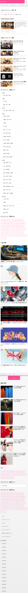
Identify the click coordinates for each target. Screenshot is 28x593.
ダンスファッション (4, 5)
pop (24, 20)
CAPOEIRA (6, 20)
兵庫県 (3, 93)
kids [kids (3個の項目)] (22, 474)
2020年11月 (4, 581)
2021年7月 (4, 553)
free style (10, 20)
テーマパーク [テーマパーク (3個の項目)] (10, 232)
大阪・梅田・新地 (6, 133)
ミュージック (4, 263)
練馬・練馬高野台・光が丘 (8, 186)
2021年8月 (4, 550)
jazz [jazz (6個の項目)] (13, 474)
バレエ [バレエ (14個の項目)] (15, 232)
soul (25, 55)
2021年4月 (4, 564)
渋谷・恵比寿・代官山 (7, 176)
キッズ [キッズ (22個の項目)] (15, 229)
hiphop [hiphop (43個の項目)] (2, 474)
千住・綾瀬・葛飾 (6, 166)
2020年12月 (4, 577)
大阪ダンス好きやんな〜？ (7, 533)
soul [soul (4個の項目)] (20, 226)
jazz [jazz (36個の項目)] (18, 223)
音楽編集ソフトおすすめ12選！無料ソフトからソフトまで (12, 261)
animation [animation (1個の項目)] (3, 220)
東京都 (14, 61)
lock (22, 55)
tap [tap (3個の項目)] (23, 226)
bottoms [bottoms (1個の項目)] (7, 471)
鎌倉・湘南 (5, 212)
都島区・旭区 (6, 150)
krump (23, 20)
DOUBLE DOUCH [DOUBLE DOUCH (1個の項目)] (19, 220)
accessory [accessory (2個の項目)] (3, 471)
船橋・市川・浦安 (20, 83)
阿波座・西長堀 (6, 153)
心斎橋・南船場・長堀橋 (8, 30)
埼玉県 (3, 108)
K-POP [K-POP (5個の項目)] (2, 226)
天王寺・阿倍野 (6, 139)
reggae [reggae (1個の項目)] (17, 226)
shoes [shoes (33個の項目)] (9, 477)
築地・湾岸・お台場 (7, 183)
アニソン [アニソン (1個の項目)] (10, 229)
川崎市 (4, 202)
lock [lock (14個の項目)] (10, 226)
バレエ (18, 62)
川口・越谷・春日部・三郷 (8, 110)
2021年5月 (4, 560)
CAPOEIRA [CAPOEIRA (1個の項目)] (12, 220)
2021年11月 (4, 543)
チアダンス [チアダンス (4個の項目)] (3, 232)
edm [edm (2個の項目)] (23, 471)
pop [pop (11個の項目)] (5, 477)
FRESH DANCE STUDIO (7, 18)
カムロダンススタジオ (18, 74)
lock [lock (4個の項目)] (25, 474)
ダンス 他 (3, 366)
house (18, 20)
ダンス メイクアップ (6, 529)
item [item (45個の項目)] (10, 474)
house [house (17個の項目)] (15, 223)
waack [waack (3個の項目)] (2, 229)
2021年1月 (4, 574)
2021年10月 (4, 547)
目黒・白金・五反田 (7, 179)
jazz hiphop (19, 70)
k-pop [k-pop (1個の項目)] (17, 474)
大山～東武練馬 (6, 169)
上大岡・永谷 (6, 199)
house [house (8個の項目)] (6, 474)
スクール (3, 523)
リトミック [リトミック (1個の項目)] (3, 238)
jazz (20, 20)
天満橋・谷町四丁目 (20, 75)
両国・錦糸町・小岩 (7, 162)
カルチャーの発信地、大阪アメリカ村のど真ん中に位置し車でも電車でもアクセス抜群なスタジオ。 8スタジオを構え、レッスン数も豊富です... (21, 25)
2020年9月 (4, 587)
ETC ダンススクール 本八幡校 (19, 81)
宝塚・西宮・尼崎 (6, 95)
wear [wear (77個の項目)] (12, 477)
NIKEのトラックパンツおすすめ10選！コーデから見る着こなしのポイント (19, 455)
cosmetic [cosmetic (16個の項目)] (19, 471)
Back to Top (14, 378)
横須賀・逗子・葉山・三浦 (8, 205)
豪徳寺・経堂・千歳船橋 (21, 61)
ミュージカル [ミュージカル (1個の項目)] (17, 235)
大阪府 (2, 30)
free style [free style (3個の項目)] (3, 223)
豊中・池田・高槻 (20, 42)
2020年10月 (4, 584)
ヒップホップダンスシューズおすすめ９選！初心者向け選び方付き (14, 302)
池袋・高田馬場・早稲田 (8, 172)
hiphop (16, 20)
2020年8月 (4, 591)
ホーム (3, 516)
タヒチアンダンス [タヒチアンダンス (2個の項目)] (21, 229)
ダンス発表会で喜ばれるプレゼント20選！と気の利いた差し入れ (13, 365)
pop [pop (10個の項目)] (13, 226)
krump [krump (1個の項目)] (7, 226)
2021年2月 (4, 570)
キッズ (23, 70)
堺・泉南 (5, 126)
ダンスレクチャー (13, 5)
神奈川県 (3, 196)
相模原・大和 (6, 209)
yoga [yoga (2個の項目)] (6, 229)
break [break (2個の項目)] (12, 471)
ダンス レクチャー (5, 526)
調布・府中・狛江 (6, 189)
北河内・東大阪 (6, 116)
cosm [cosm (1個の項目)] (15, 471)
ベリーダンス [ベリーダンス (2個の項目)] (10, 235)
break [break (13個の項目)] (8, 220)
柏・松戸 (5, 101)
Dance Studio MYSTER (18, 41)
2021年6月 (4, 557)
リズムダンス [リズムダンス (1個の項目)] (24, 235)
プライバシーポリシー (6, 536)
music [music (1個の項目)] (2, 477)
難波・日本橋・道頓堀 (7, 156)
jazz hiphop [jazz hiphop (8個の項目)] (22, 223)
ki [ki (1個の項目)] (19, 474)
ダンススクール (21, 5)
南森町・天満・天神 (7, 119)
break (3, 20)
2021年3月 (4, 567)
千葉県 (14, 83)
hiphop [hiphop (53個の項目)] (11, 223)
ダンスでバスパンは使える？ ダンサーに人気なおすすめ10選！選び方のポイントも (19, 428)
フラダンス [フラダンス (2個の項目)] (3, 235)
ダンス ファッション (5, 284)
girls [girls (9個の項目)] (7, 223)
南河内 (18, 54)
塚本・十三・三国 (6, 129)
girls (13, 20)
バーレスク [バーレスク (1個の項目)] (21, 232)
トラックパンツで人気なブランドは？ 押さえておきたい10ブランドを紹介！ (19, 441)
